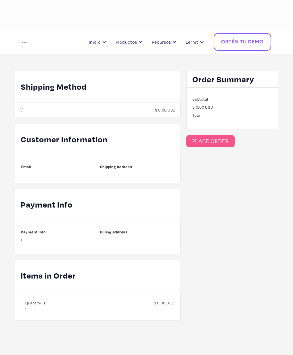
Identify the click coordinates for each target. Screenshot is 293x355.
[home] (45, 42)
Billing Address (114, 232)
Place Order (210, 141)
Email (26, 166)
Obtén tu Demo (242, 42)
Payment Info (33, 232)
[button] (98, 42)
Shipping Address (116, 166)
